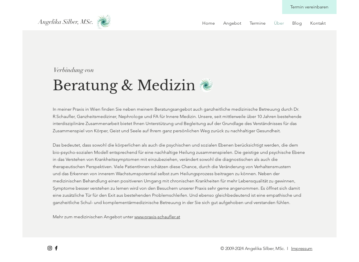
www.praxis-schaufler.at (157, 216)
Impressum (301, 248)
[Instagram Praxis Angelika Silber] (50, 248)
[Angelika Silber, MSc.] (66, 21)
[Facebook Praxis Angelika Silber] (56, 248)
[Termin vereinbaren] (309, 7)
